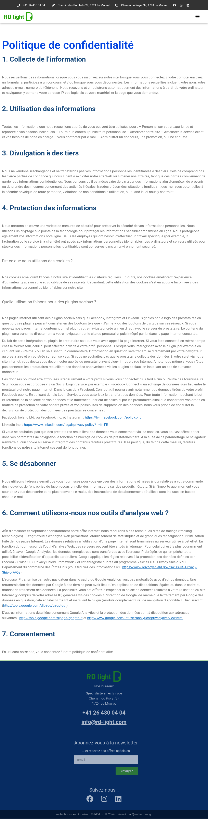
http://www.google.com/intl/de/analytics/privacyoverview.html (135, 618)
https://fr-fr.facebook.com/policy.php (113, 417)
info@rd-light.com (103, 722)
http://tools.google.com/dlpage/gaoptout (34, 606)
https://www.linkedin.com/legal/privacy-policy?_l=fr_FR (66, 425)
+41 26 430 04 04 (104, 713)
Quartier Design (142, 814)
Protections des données (72, 814)
